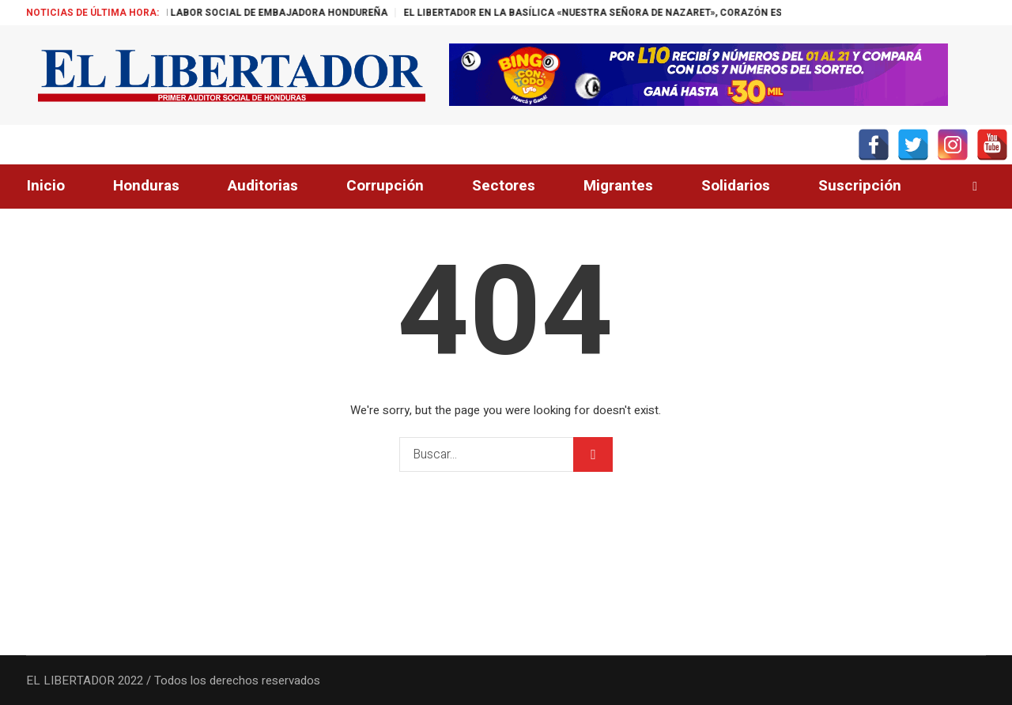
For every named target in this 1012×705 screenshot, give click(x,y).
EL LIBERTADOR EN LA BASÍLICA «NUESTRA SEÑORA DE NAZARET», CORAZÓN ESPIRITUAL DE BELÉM (659, 13)
